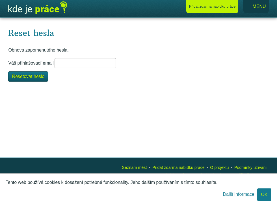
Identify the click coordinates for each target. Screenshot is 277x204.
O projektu (219, 167)
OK (264, 194)
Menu (256, 6)
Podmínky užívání (250, 167)
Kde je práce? (37, 7)
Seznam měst (134, 167)
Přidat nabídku (212, 6)
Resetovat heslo (28, 76)
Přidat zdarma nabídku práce (178, 167)
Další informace (238, 194)
